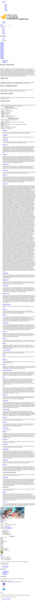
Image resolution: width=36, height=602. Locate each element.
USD (6, 9)
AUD (6, 5)
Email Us (4, 1)
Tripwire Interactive (8, 527)
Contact (4, 33)
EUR (6, 7)
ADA (6, 4)
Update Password (6, 572)
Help (3, 32)
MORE (6, 10)
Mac (3, 30)
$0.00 (1, 24)
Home (4, 28)
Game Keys (5, 573)
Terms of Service (6, 565)
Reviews (5, 62)
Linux (4, 31)
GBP (6, 8)
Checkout (2, 521)
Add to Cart (2, 522)
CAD (6, 6)
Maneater (2, 42)
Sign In (4, 21)
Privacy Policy (5, 566)
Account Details (5, 571)
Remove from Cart (3, 520)
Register (4, 22)
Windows (4, 61)
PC (3, 29)
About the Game (6, 60)
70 (1, 556)
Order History (5, 574)
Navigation (2, 26)
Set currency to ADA (6, 599)
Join (1, 580)
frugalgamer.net (11, 581)
